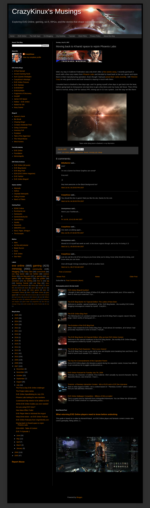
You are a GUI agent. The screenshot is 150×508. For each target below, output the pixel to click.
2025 (16, 318)
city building (28, 281)
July (18, 385)
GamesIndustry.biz (21, 217)
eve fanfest (34, 274)
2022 (16, 328)
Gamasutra (18, 214)
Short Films (82, 36)
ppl (96, 152)
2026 (16, 315)
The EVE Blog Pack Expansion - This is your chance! (87, 349)
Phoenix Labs (88, 74)
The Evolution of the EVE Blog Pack (81, 325)
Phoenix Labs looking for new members (30, 397)
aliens (33, 288)
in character (79, 152)
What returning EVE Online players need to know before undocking (86, 414)
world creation (27, 304)
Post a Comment (65, 272)
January (19, 448)
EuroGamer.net (19, 211)
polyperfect (35, 301)
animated (15, 290)
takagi (100, 152)
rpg (48, 281)
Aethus (16, 191)
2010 (16, 356)
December (20, 369)
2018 (16, 337)
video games (34, 290)
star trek (44, 301)
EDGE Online (19, 208)
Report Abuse (18, 462)
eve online (65, 152)
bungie (24, 290)
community (37, 269)
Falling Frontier (19, 196)
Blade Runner (19, 248)
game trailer (26, 301)
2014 (16, 347)
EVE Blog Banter (20, 168)
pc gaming (38, 276)
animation (15, 281)
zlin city (47, 304)
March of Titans (19, 199)
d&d (39, 299)
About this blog (109, 36)
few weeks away (109, 72)
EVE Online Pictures (21, 82)
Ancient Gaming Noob (22, 74)
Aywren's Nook (19, 116)
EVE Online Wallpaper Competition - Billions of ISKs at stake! (90, 396)
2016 (16, 341)
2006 (16, 452)
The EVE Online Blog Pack (77, 314)
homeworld (24, 285)
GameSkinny (18, 219)
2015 (16, 344)
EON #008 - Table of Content (26, 428)
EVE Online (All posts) (22, 165)
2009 (16, 360)
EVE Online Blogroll (21, 179)
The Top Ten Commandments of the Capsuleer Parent (87, 361)
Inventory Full (19, 130)
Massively (17, 225)
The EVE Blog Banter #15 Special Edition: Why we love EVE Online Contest (95, 337)
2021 (16, 331)
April (18, 442)
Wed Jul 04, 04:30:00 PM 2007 (72, 201)
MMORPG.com (19, 228)
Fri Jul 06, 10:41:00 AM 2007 (71, 219)
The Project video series (25, 391)
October (19, 375)
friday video (28, 272)
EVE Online (22, 36)
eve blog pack (25, 276)
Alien (16, 242)
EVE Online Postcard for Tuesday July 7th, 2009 (85, 373)
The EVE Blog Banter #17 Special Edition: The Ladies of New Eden (92, 302)
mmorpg (92, 152)
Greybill (17, 96)
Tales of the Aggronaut (22, 136)
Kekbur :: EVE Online (22, 102)
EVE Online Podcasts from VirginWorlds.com (32, 420)
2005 (16, 455)
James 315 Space (20, 99)
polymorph (27, 297)
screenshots (41, 272)
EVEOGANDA (19, 91)
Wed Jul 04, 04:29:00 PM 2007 (72, 188)
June (18, 435)
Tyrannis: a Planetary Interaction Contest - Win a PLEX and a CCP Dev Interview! (97, 384)
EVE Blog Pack (19, 171)
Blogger (79, 497)
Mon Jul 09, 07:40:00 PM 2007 (72, 233)
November (20, 372)
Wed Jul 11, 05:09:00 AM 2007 (72, 246)
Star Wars (17, 256)
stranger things (16, 304)
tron (45, 288)
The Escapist (19, 233)
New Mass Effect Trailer (24, 410)
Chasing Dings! (19, 122)
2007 (16, 366)
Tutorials (72, 36)
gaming (72, 152)
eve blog (37, 283)
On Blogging (48, 36)
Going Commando (20, 128)
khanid (86, 152)
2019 (16, 334)
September (20, 379)
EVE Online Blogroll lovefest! (78, 290)
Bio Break (17, 119)
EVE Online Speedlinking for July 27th (30, 394)
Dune (16, 251)
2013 (16, 350)
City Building (60, 36)
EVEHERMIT (19, 88)
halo (39, 288)
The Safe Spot (35, 36)
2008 (16, 363)
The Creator (22, 295)
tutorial (19, 288)
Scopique (17, 133)
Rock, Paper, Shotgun (22, 231)
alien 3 (29, 292)
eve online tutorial (44, 295)
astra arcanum (32, 295)
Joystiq (16, 222)
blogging (15, 271)
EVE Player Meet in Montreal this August (31, 413)
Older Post (133, 277)
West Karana (19, 142)
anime (20, 299)
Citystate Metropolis (21, 194)
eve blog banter (18, 274)
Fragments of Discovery (22, 93)
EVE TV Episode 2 (23, 431)
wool (41, 297)
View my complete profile (32, 57)
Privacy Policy (95, 36)
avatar (41, 285)
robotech (34, 297)
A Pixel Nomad (19, 71)
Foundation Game (18, 292)
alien (44, 290)
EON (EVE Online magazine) (24, 173)
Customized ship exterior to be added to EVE (32, 401)
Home (12, 36)
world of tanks (38, 304)
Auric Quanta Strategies (23, 77)
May (18, 439)
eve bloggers (27, 278)
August (19, 382)
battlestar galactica (30, 299)
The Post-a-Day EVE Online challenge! (30, 388)
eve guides (41, 278)
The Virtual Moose (20, 139)
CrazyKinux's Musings (46, 11)
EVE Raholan (19, 85)
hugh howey (17, 297)
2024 (16, 321)
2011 (16, 353)
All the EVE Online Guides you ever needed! (32, 404)
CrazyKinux (65, 195)
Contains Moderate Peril (23, 125)
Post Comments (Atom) (74, 280)
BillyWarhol (65, 163)
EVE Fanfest (18, 176)
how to (39, 281)
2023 (16, 324)
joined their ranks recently (115, 77)
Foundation (18, 153)
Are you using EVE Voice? (25, 407)
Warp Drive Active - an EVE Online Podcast (32, 417)
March (19, 445)
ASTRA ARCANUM (21, 245)
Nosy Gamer (18, 107)
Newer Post (61, 277)
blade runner (39, 292)
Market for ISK (19, 105)
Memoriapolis (19, 156)
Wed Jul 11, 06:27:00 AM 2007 (72, 267)
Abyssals (17, 188)
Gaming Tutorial (22, 283)
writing (33, 285)
